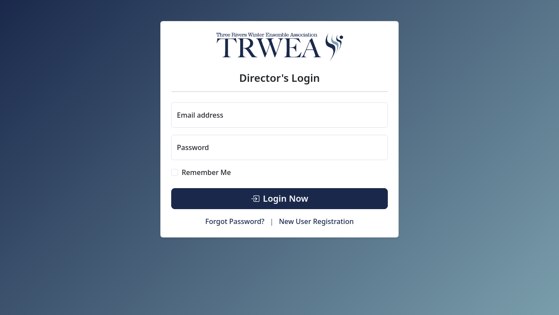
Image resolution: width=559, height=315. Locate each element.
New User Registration (316, 221)
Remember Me (206, 172)
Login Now (279, 198)
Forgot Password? (235, 221)
